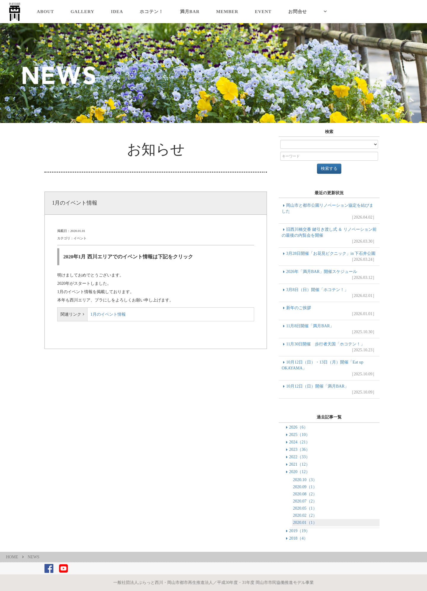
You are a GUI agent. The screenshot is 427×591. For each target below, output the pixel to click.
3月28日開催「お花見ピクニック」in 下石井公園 (329, 257)
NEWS (33, 557)
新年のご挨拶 (329, 311)
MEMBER (227, 11)
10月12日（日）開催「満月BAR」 (329, 389)
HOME (12, 557)
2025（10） (299, 434)
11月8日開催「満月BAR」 (329, 329)
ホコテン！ (151, 11)
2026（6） (298, 427)
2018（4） (298, 538)
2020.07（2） (305, 501)
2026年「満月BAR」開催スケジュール (329, 275)
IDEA (117, 11)
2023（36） (299, 449)
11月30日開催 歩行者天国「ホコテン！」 (329, 347)
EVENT (263, 11)
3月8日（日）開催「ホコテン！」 (329, 293)
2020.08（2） (305, 494)
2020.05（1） (305, 508)
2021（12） (299, 464)
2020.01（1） (305, 522)
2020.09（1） (305, 487)
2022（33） (299, 457)
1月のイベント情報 (108, 314)
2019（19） (299, 531)
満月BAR (190, 11)
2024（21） (299, 442)
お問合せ (297, 11)
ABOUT (45, 11)
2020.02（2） (305, 515)
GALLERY (82, 11)
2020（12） (299, 472)
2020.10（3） (305, 480)
